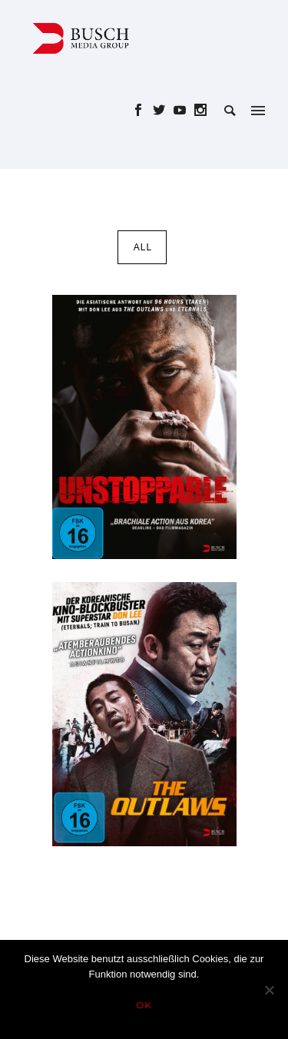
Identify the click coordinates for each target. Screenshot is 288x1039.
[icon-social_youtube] (184, 110)
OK (144, 1005)
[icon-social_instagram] (200, 110)
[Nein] (268, 990)
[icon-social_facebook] (142, 110)
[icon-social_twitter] (163, 110)
